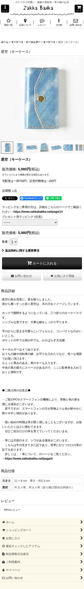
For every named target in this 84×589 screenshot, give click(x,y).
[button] (5, 9)
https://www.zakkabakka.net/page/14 (38, 211)
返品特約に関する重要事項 (20, 250)
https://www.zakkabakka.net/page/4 (28, 458)
